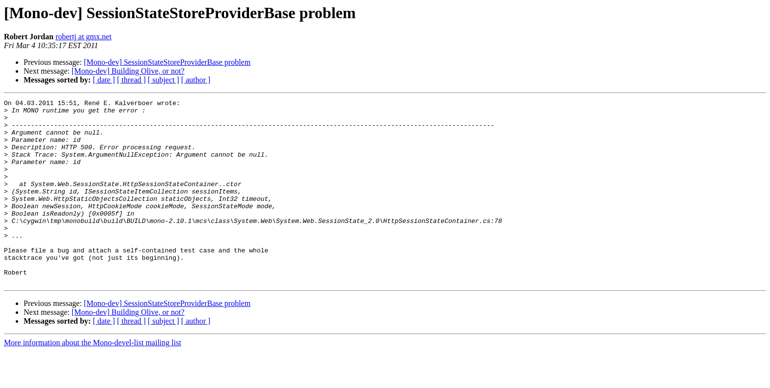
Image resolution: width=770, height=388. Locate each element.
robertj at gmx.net (83, 36)
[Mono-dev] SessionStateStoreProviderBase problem (167, 62)
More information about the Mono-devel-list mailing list (92, 379)
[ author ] (196, 80)
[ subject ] (163, 80)
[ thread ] (131, 80)
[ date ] (104, 80)
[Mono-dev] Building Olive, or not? (128, 71)
